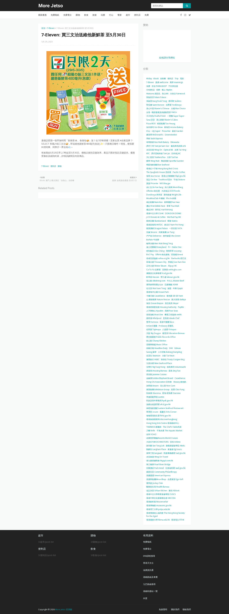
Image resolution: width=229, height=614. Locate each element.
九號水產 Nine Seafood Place (159, 363)
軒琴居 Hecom (152, 277)
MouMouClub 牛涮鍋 (155, 198)
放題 (169, 288)
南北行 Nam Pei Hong (173, 224)
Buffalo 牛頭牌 (152, 239)
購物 (60, 166)
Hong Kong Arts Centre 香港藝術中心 (162, 423)
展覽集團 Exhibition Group (158, 389)
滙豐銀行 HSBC (152, 359)
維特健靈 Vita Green (171, 235)
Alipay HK (172, 265)
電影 (182, 78)
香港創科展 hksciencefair (157, 501)
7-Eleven (51, 28)
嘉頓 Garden (177, 131)
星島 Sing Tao (174, 370)
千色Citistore (179, 179)
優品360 (149, 209)
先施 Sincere (151, 232)
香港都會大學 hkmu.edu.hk (158, 519)
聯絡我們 (187, 609)
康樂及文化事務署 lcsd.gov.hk (159, 273)
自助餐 (163, 78)
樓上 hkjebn (167, 89)
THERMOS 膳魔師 (153, 427)
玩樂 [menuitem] (103, 14)
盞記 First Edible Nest (155, 206)
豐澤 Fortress (152, 322)
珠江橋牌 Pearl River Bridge (158, 464)
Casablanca (180, 378)
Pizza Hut (166, 131)
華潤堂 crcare (152, 411)
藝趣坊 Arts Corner (168, 411)
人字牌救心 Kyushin (154, 310)
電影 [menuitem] (119, 14)
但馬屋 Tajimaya (153, 329)
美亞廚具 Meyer (172, 303)
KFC (148, 153)
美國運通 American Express (158, 475)
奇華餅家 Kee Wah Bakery (157, 142)
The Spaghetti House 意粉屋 (158, 172)
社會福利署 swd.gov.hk (175, 468)
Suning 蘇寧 (151, 352)
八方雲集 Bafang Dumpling (170, 352)
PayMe (181, 307)
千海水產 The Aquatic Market (169, 430)
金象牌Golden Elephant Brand (159, 378)
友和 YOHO (151, 434)
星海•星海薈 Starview (171, 393)
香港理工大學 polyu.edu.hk (158, 509)
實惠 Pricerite (152, 183)
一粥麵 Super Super (175, 116)
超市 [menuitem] (128, 14)
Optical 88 (168, 149)
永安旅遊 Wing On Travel (157, 456)
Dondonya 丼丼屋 (154, 194)
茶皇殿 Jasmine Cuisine (156, 374)
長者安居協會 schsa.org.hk (158, 258)
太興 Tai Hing (180, 149)
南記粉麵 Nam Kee (154, 202)
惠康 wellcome (161, 82)
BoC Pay (150, 254)
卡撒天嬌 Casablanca (155, 295)
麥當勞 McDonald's (154, 134)
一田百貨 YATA (175, 228)
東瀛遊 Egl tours (175, 449)
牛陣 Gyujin (178, 288)
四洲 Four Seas (171, 310)
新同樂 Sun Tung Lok (155, 445)
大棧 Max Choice (178, 108)
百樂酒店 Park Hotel (155, 468)
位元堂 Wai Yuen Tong (156, 288)
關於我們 (175, 609)
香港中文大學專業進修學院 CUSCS (161, 494)
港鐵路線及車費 (150, 577)
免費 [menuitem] (147, 14)
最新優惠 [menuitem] (42, 14)
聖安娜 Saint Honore (155, 104)
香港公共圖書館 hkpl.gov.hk (173, 176)
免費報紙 (147, 541)
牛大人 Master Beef (175, 280)
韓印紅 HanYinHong (164, 209)
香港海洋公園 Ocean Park (157, 292)
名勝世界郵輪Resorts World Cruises (162, 438)
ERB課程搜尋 (149, 555)
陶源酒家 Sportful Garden (172, 161)
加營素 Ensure (152, 385)
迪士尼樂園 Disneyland (156, 247)
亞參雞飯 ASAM (171, 284)
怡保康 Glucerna (153, 393)
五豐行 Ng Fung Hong (155, 367)
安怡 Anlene (175, 441)
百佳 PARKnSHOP (159, 86)
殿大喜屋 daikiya (178, 299)
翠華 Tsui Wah (173, 206)
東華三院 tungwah (154, 453)
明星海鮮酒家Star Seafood (157, 164)
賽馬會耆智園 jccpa (154, 284)
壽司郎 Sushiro (174, 101)
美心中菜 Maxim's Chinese (157, 108)
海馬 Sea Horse (153, 176)
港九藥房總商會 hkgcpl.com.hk (159, 460)
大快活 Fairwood (177, 93)
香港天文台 (148, 562)
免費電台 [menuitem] (67, 14)
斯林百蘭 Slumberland (156, 221)
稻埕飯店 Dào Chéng (155, 251)
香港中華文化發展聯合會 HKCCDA (161, 498)
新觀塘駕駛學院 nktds (175, 445)
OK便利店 (150, 89)
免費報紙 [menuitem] (55, 14)
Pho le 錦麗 (171, 198)
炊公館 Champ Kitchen (156, 340)
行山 (148, 131)
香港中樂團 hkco (167, 322)
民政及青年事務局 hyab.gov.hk (159, 400)
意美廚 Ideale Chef (171, 318)
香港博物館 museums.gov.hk (158, 505)
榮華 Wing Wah (153, 161)
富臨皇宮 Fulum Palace (156, 97)
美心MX (165, 93)
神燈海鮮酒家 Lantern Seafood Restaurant (164, 408)
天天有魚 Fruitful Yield (156, 116)
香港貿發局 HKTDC (154, 224)
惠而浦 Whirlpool (153, 318)
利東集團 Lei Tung (166, 232)
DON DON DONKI (173, 213)
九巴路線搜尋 (149, 584)
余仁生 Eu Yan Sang (154, 187)
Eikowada (174, 142)
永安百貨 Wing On (154, 149)
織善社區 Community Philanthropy (161, 472)
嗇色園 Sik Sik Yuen (175, 295)
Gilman (177, 348)
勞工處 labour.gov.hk (170, 277)
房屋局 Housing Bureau (156, 370)
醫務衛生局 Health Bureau (157, 486)
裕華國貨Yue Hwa (172, 202)
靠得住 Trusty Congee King (172, 359)
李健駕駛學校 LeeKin (155, 397)
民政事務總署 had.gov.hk (174, 453)
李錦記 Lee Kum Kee (177, 262)
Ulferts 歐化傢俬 (162, 254)
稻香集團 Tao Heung (166, 123)
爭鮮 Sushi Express (154, 138)
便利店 (53, 166)
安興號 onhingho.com (171, 269)
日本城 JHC (176, 153)
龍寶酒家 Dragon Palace (157, 228)
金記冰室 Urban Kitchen (156, 490)
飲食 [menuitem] (86, 14)
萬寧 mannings (176, 82)
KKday (149, 78)
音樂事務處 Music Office (156, 344)
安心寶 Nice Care (167, 385)
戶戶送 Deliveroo (153, 235)
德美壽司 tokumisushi (176, 367)
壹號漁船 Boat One (154, 314)
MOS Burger (165, 183)
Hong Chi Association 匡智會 (159, 381)
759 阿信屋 (173, 86)
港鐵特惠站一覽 (150, 591)
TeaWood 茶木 (165, 179)
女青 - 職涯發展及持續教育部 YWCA (161, 112)
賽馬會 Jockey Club (154, 483)
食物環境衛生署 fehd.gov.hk (158, 415)
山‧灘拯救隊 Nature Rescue (158, 299)
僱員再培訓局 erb (178, 146)
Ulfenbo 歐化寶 (153, 191)
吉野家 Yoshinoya (173, 104)
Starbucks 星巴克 (178, 258)
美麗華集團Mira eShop (156, 479)
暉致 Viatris (172, 221)
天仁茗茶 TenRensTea (155, 157)
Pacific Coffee (179, 172)
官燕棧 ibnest (177, 254)
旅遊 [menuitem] (94, 14)
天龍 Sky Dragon (153, 333)
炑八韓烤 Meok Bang (174, 187)
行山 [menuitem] (111, 14)
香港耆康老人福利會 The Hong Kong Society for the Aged (165, 514)
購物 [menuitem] (78, 14)
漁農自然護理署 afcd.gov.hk (158, 404)
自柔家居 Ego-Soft (175, 479)
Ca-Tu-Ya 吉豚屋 (153, 269)
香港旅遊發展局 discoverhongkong (161, 419)
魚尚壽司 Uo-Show (154, 127)
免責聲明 (163, 609)
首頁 (43, 28)
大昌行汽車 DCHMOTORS (157, 441)
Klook (156, 78)
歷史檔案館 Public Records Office (161, 337)
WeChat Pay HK (174, 217)
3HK (171, 348)
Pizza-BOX (151, 123)
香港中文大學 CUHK (154, 213)
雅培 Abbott (174, 490)
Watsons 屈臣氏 (153, 93)
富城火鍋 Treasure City (156, 262)
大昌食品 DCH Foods (170, 191)
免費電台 (147, 548)
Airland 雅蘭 (151, 325)
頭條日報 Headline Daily (156, 348)
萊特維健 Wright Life (172, 194)
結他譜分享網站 (167, 57)
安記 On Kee (151, 179)
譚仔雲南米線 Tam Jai (160, 153)
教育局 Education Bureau (173, 333)
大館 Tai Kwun (168, 355)
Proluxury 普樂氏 (166, 325)
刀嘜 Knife (150, 430)
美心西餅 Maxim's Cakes (167, 119)
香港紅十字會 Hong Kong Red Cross (162, 168)
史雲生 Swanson (153, 355)
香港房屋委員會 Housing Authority (161, 307)
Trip (176, 78)
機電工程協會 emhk (173, 314)
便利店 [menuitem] (137, 14)
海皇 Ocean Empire (154, 303)
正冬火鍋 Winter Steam (156, 265)
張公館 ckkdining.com (155, 280)
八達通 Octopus (169, 329)
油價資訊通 (148, 570)
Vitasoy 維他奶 (179, 381)
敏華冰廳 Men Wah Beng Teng (159, 243)
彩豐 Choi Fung (177, 389)
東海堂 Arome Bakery (173, 127)
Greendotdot (171, 134)
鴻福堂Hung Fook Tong (156, 101)
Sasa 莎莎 (150, 119)
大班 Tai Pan (172, 157)
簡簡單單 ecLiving (173, 251)
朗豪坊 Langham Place (156, 449)
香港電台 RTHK (177, 519)
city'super (156, 131)
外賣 (145, 598)
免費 (148, 86)
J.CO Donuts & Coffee (156, 217)
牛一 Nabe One (174, 247)
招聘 (158, 89)
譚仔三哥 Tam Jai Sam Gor (157, 146)
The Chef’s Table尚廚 (172, 427)
